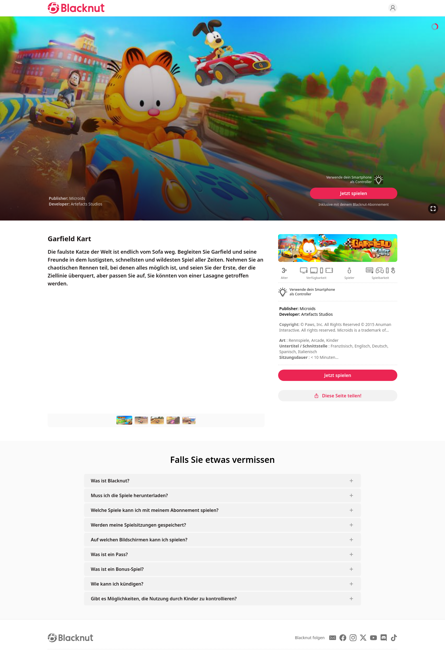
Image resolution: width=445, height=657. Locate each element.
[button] (353, 179)
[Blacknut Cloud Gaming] (76, 8)
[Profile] (392, 7)
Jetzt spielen (353, 193)
